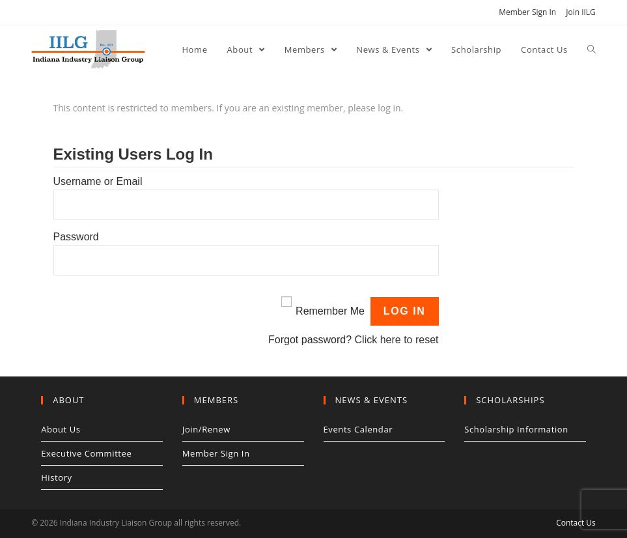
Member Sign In (527, 12)
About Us (60, 429)
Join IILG (581, 12)
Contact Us (576, 522)
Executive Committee (86, 453)
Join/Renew (206, 429)
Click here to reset (397, 339)
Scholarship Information (516, 429)
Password (76, 236)
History (56, 477)
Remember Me (330, 311)
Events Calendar (358, 429)
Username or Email (98, 181)
